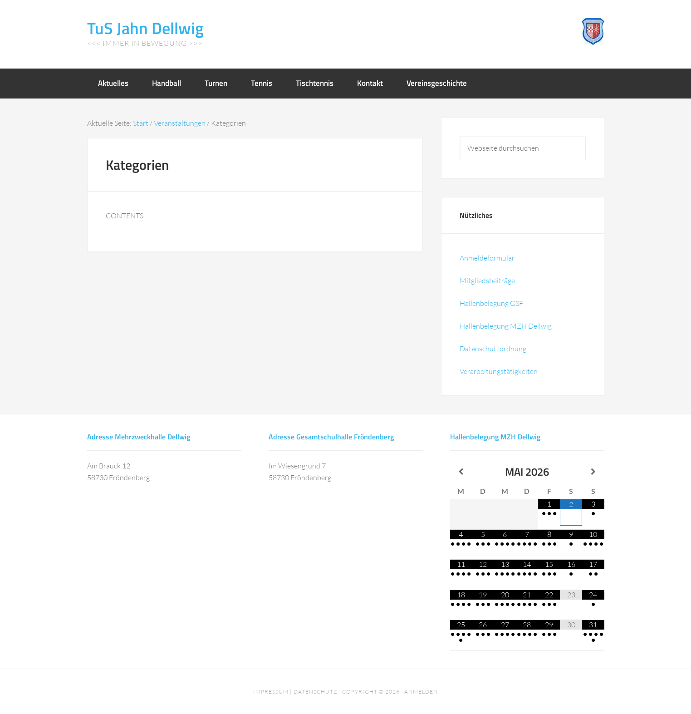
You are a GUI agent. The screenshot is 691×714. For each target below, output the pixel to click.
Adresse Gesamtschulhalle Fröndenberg (331, 436)
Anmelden (421, 691)
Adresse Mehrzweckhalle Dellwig (138, 436)
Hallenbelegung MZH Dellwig (506, 325)
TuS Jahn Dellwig (145, 27)
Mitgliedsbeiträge (487, 280)
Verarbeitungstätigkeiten (499, 371)
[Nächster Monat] (593, 471)
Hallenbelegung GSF (491, 303)
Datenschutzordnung (493, 348)
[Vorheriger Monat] (461, 471)
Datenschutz (316, 691)
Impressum (271, 691)
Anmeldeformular (487, 257)
